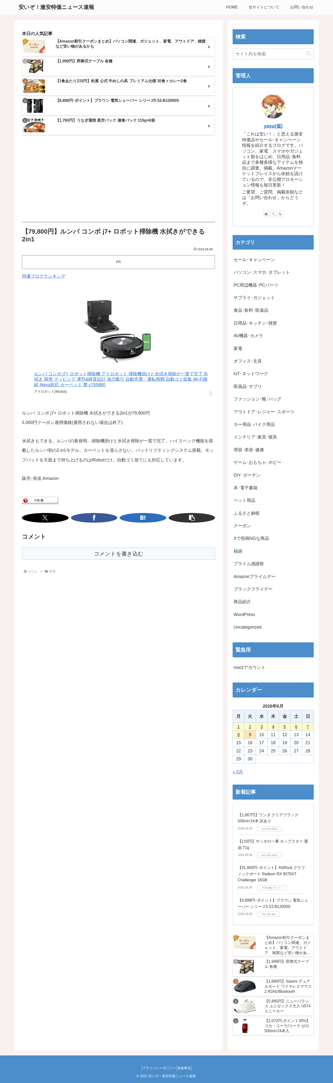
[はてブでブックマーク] (124, 518)
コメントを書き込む (118, 554)
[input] (273, 54)
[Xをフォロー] (273, 214)
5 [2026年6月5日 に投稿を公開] (285, 726)
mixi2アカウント (249, 667)
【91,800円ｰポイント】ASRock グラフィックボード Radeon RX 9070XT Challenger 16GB (271, 874)
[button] (136, 518)
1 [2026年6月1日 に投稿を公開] (238, 726)
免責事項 (186, 1068)
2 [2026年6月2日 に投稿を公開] (250, 726)
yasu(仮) (273, 126)
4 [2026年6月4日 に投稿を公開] (273, 726)
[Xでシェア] (100, 518)
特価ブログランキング (43, 276)
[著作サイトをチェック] (266, 214)
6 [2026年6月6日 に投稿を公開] (296, 726)
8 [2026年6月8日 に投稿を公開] (238, 734)
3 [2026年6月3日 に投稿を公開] (261, 726)
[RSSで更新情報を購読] (280, 214)
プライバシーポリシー (157, 1068)
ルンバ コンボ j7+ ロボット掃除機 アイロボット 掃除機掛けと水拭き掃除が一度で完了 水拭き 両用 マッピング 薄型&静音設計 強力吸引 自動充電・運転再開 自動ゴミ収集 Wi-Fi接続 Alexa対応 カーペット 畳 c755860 (121, 379)
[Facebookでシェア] (112, 518)
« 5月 (238, 772)
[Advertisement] (118, 179)
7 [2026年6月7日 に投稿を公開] (308, 726)
